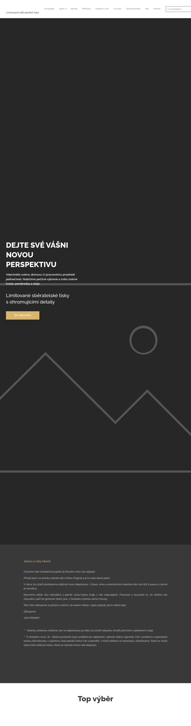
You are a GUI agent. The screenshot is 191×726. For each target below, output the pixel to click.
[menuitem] (89, 9)
